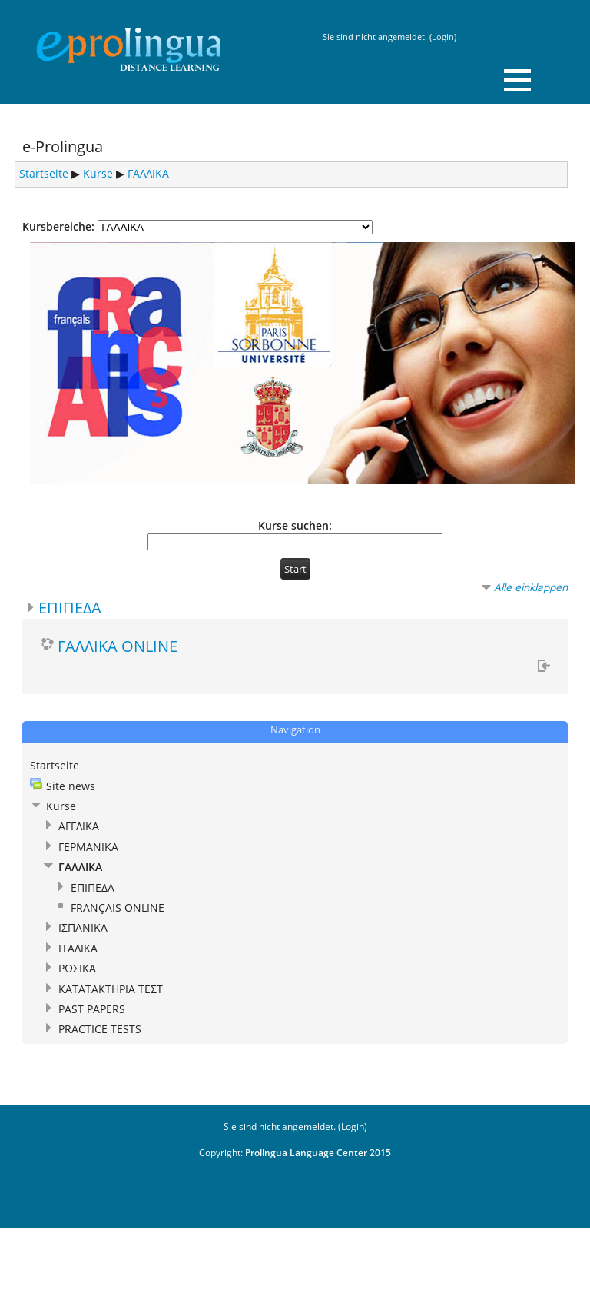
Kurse (98, 173)
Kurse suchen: (295, 525)
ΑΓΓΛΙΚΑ (78, 826)
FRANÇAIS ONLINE (117, 907)
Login (443, 36)
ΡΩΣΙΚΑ (77, 968)
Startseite (43, 173)
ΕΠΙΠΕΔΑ (69, 607)
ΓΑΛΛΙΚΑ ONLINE (117, 645)
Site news (70, 786)
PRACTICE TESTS (99, 1029)
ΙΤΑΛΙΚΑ (78, 948)
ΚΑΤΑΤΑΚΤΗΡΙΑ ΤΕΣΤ (110, 989)
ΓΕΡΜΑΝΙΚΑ (88, 846)
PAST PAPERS (91, 1009)
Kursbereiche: (58, 226)
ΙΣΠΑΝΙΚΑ (83, 927)
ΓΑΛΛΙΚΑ (148, 173)
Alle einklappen (531, 587)
